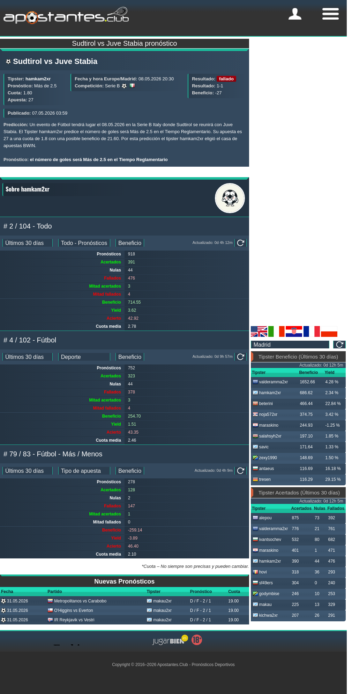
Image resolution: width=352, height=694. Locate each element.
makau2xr (159, 601)
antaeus (263, 468)
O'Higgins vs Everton (70, 610)
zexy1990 (265, 458)
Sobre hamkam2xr (28, 189)
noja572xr (265, 414)
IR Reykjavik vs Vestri (70, 620)
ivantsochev (267, 539)
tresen (262, 479)
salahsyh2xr (267, 436)
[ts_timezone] (290, 344)
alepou (262, 518)
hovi (260, 572)
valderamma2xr (270, 382)
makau (262, 604)
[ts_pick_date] (27, 243)
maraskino (265, 425)
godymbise (266, 594)
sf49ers (263, 583)
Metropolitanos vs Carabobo (76, 601)
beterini (263, 403)
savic (261, 447)
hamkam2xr (38, 78)
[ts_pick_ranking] (129, 243)
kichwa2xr (265, 615)
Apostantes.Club (172, 664)
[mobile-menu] (295, 14)
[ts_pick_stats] (84, 243)
